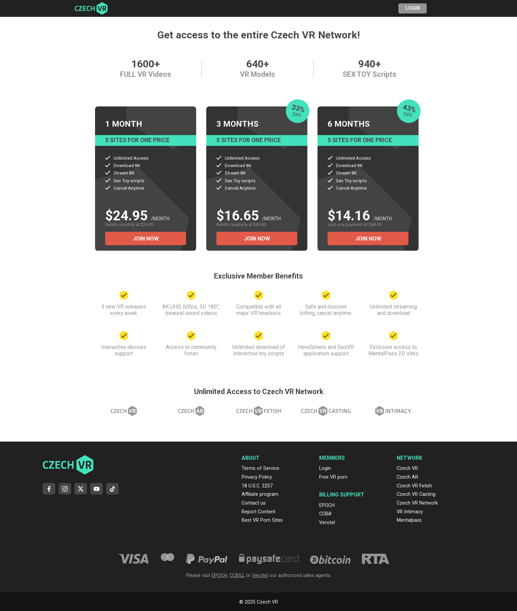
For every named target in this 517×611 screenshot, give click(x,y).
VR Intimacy (410, 512)
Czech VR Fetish (414, 486)
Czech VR (407, 468)
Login (412, 8)
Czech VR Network (417, 503)
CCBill (325, 514)
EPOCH (327, 505)
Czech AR (407, 477)
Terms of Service (260, 468)
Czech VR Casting (416, 494)
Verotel (327, 522)
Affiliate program (260, 494)
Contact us (254, 503)
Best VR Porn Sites (262, 520)
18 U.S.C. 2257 (257, 486)
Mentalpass (409, 520)
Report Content (258, 512)
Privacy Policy (257, 477)
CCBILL (237, 575)
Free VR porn (333, 477)
